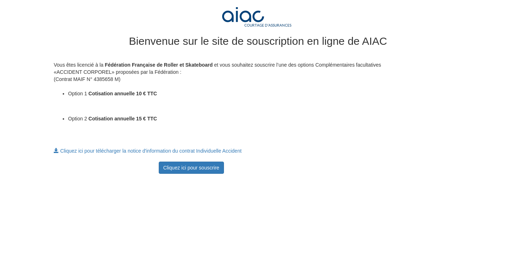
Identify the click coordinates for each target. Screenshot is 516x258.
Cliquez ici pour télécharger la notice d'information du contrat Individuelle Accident (148, 151)
